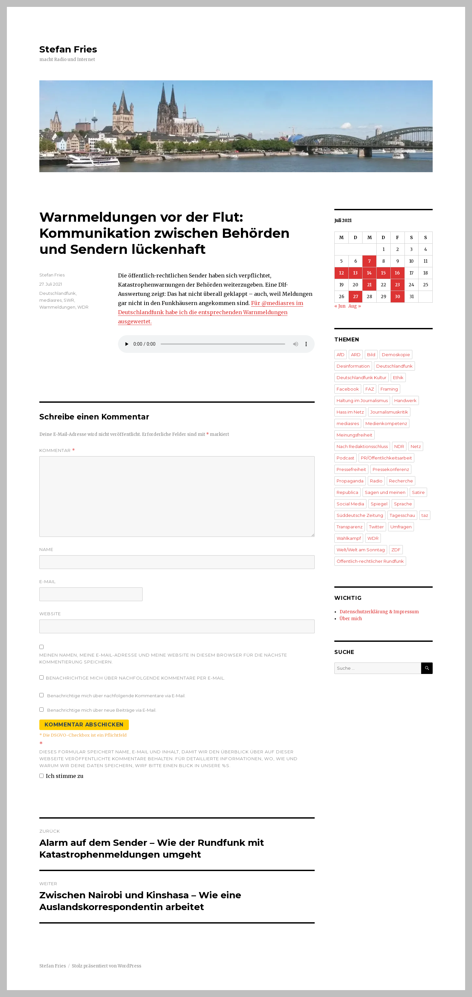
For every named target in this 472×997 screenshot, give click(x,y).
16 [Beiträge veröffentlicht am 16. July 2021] (397, 273)
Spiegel (379, 503)
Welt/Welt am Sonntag (361, 549)
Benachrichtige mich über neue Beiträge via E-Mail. (101, 710)
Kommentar (57, 450)
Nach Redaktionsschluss (362, 446)
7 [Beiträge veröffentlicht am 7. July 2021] (369, 261)
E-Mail (47, 581)
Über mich (351, 618)
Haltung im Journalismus (362, 400)
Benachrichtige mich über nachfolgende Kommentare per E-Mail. (132, 678)
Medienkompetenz (386, 423)
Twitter (376, 526)
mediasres (50, 300)
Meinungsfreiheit (354, 434)
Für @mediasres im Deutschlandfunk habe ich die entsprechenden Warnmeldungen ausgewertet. (210, 312)
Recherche (401, 480)
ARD (356, 354)
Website (50, 613)
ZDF (396, 549)
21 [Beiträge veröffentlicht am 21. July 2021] (369, 285)
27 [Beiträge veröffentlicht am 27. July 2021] (355, 296)
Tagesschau (402, 515)
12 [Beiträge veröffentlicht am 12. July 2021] (341, 273)
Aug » (354, 306)
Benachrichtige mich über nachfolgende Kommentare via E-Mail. (116, 695)
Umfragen (401, 526)
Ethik (398, 377)
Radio (376, 480)
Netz (416, 446)
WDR (82, 307)
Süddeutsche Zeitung (360, 515)
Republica (347, 492)
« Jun (339, 306)
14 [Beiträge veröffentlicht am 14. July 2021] (369, 273)
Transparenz (350, 526)
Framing (389, 389)
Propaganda (350, 480)
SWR (69, 300)
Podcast (345, 457)
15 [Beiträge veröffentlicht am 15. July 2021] (383, 273)
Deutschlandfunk (57, 293)
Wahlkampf (349, 538)
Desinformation (353, 366)
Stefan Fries (68, 49)
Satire (418, 492)
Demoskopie (396, 354)
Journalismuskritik (389, 412)
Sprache (403, 503)
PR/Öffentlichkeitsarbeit (386, 457)
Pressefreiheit (351, 469)
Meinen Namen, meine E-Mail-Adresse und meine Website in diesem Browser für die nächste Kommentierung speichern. (163, 658)
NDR (399, 446)
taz (425, 515)
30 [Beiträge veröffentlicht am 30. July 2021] (397, 296)
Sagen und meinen (385, 492)
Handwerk (405, 400)
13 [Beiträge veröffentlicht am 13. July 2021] (355, 273)
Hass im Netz (350, 412)
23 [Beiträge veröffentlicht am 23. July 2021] (397, 285)
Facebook (348, 389)
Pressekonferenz (391, 469)
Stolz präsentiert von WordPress (106, 966)
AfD (340, 354)
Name (46, 549)
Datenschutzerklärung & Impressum (379, 612)
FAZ (369, 389)
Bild (371, 354)
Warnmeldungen (57, 307)
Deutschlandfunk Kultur (361, 377)
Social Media (350, 503)
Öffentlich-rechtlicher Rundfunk (370, 561)
